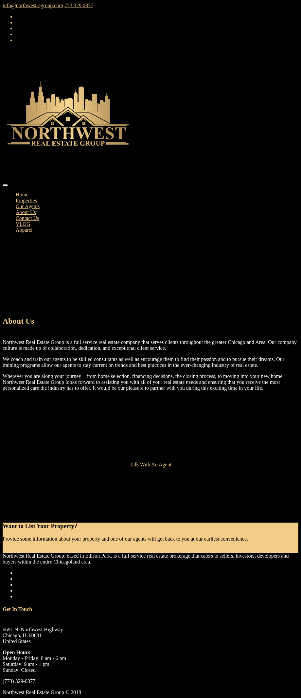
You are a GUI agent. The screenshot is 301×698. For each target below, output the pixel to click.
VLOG (23, 224)
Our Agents (28, 206)
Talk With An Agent (150, 464)
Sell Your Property (22, 550)
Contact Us (27, 218)
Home (22, 194)
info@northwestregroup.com (33, 5)
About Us (26, 212)
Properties (26, 200)
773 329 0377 (78, 5)
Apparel (24, 230)
